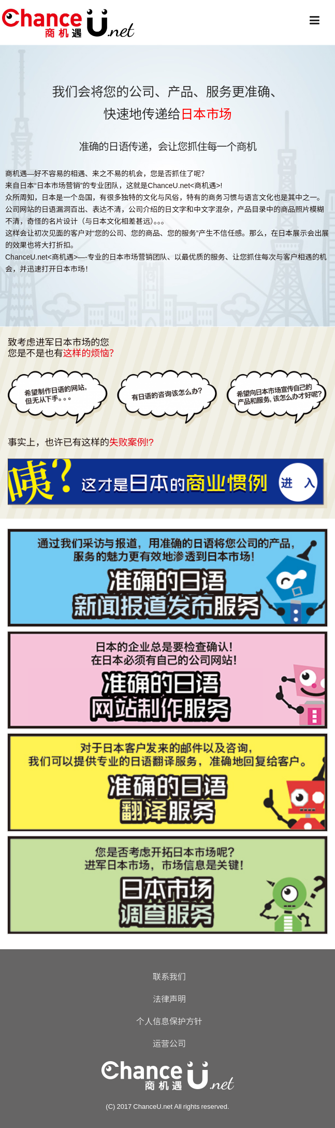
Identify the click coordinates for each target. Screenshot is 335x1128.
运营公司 (169, 1043)
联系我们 (169, 977)
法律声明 (169, 999)
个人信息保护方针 (169, 1021)
